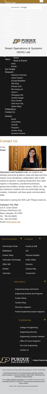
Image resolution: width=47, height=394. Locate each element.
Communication (11, 239)
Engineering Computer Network (32, 337)
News (27, 17)
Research (9, 72)
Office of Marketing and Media (15, 379)
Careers (8, 31)
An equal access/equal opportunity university (30, 373)
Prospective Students (8, 18)
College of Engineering (29, 327)
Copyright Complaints (20, 375)
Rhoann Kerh (16, 86)
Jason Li (14, 92)
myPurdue (7, 273)
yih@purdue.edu (13, 222)
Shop (27, 22)
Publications (10, 109)
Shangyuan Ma (17, 95)
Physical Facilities (32, 255)
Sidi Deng (15, 83)
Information (30, 281)
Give (27, 28)
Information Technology (12, 260)
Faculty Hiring (16, 131)
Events (14, 66)
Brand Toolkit (30, 375)
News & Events (20, 61)
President (29, 19)
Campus (32, 239)
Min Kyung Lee (17, 89)
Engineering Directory (28, 332)
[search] (25, 7)
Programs (15, 128)
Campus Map (31, 269)
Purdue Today (8, 255)
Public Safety (31, 260)
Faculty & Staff (31, 246)
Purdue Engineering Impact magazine (29, 312)
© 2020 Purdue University (10, 373)
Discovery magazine (23, 307)
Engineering (32, 320)
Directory (29, 264)
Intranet (8, 116)
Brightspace (7, 251)
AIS (27, 251)
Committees (16, 122)
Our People (10, 69)
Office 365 (7, 264)
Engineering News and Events (27, 289)
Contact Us (10, 112)
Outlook (6, 269)
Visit (27, 25)
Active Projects (17, 78)
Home (16, 58)
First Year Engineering (28, 345)
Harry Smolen (16, 101)
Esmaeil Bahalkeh (18, 81)
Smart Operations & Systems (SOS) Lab (23, 50)
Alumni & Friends (11, 22)
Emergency (29, 31)
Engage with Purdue (9, 26)
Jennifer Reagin (17, 98)
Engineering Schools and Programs (29, 294)
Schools (14, 125)
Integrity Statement (7, 375)
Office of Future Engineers (30, 341)
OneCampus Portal (10, 246)
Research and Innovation (9, 35)
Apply (27, 14)
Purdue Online (20, 298)
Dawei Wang (16, 106)
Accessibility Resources (8, 381)
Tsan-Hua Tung (17, 103)
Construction (31, 273)
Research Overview (19, 75)
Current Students (11, 14)
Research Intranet (18, 133)
